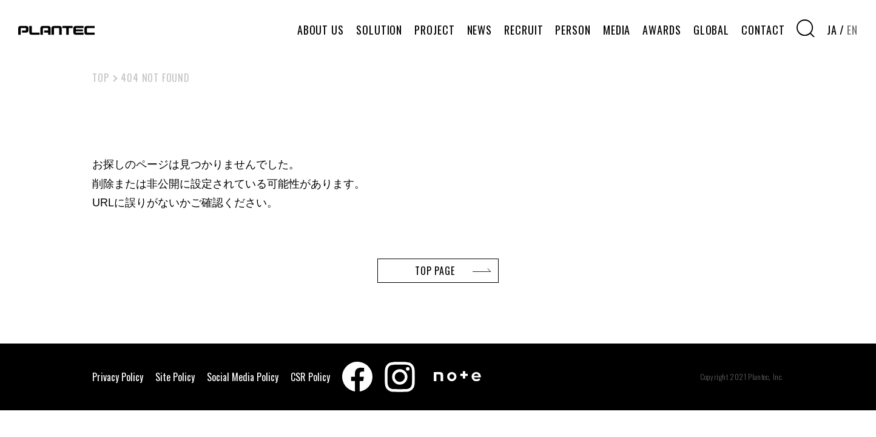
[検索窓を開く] (806, 28)
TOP (100, 77)
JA (832, 30)
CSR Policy (310, 377)
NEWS (480, 30)
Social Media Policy (242, 377)
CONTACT (762, 30)
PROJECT (434, 30)
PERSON (572, 30)
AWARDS (661, 30)
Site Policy (175, 377)
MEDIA (617, 30)
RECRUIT (523, 30)
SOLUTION (379, 30)
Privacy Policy (117, 377)
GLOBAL (711, 30)
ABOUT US (320, 30)
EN (852, 30)
